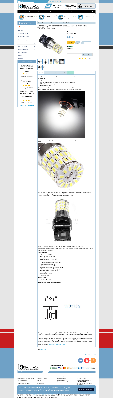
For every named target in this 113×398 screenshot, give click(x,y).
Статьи (39, 380)
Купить (70, 43)
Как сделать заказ (42, 377)
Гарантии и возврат (42, 378)
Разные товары (23, 49)
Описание (41, 72)
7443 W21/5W (66, 22)
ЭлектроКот (21, 11)
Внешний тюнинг (23, 36)
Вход (51, 1)
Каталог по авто (23, 46)
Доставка (70, 72)
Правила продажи (22, 380)
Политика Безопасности (24, 383)
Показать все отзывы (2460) (26, 105)
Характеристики (49, 72)
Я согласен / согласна (85, 390)
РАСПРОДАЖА (22, 52)
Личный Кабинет (61, 377)
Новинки (21, 58)
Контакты (47, 11)
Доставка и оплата (33, 11)
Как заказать (40, 11)
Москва (20, 1)
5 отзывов (90, 58)
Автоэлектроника (23, 43)
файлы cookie (57, 387)
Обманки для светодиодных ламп (57, 344)
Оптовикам (20, 385)
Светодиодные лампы (56, 22)
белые (42, 351)
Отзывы (39, 382)
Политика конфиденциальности (27, 392)
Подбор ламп (24, 27)
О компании (20, 382)
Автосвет (21, 30)
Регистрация (59, 1)
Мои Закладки (61, 380)
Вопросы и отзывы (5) (60, 72)
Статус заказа (56, 11)
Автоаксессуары (23, 40)
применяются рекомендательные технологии (42, 394)
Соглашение (40, 383)
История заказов (61, 378)
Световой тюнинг (23, 33)
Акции (20, 55)
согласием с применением (26, 390)
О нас (27, 11)
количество (88, 40)
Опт (51, 11)
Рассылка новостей (62, 382)
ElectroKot (43, 349)
